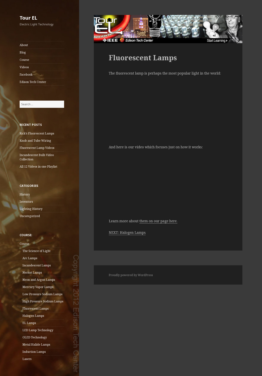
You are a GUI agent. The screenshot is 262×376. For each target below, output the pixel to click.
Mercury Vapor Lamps (38, 287)
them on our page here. (158, 221)
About (24, 45)
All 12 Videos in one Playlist (38, 166)
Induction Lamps (34, 352)
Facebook (26, 74)
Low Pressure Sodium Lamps (42, 294)
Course (24, 60)
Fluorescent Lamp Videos (37, 148)
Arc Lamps (30, 258)
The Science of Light (36, 251)
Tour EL (28, 17)
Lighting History (31, 209)
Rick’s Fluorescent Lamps (37, 133)
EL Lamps (29, 323)
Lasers (27, 359)
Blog (23, 52)
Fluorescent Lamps (36, 308)
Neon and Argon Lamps (39, 280)
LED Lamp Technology (38, 330)
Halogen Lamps (33, 316)
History (25, 194)
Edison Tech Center (33, 82)
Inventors (26, 202)
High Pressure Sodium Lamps (43, 301)
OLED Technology (35, 337)
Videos (24, 67)
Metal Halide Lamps (36, 344)
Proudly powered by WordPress (131, 275)
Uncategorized (30, 216)
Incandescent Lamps (37, 265)
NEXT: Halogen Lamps (127, 232)
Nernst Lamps (32, 272)
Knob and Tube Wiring (35, 141)
